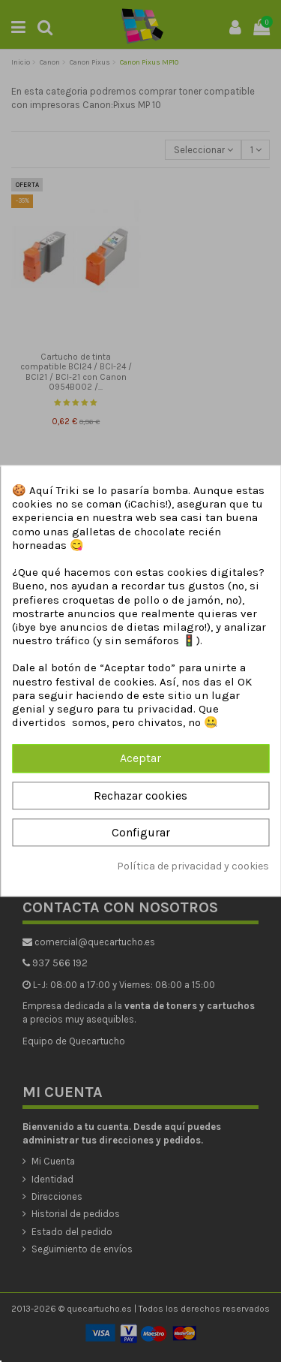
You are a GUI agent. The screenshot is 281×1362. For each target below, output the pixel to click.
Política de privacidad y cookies (193, 866)
